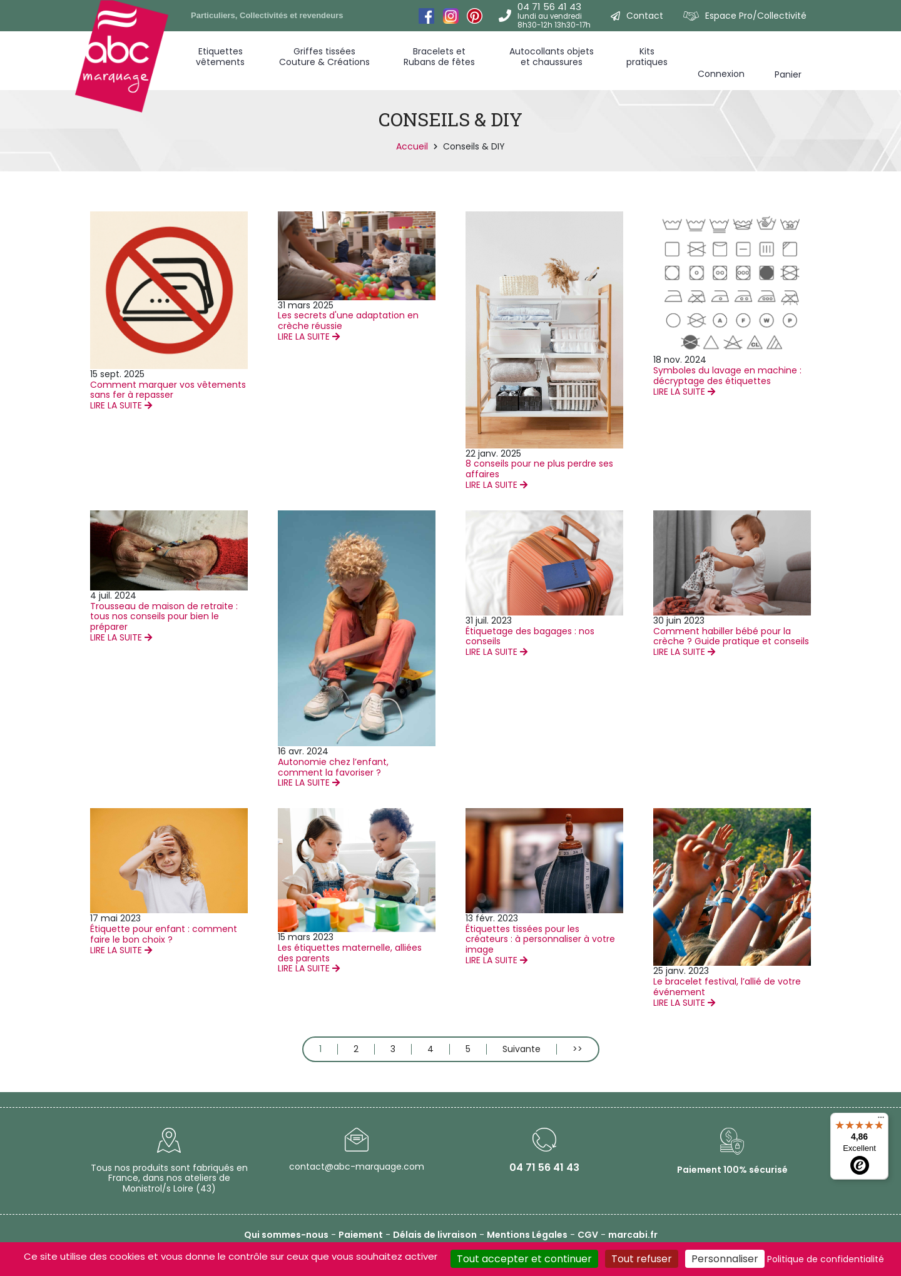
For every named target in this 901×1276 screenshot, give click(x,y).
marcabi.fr (633, 1234)
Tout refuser (641, 1259)
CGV (588, 1234)
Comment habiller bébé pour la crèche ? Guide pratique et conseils (731, 636)
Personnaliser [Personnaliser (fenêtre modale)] (724, 1259)
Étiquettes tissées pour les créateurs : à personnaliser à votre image (540, 939)
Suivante (521, 1049)
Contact (644, 15)
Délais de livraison (435, 1234)
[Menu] (880, 1120)
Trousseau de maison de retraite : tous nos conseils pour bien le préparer (164, 617)
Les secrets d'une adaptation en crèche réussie (348, 320)
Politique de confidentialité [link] (825, 1259)
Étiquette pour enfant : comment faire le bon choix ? (163, 934)
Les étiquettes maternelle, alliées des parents (350, 953)
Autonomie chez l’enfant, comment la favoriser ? (333, 767)
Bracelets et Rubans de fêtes (439, 56)
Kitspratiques (647, 56)
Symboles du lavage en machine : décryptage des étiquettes (727, 375)
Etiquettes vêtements (220, 56)
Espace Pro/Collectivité (756, 15)
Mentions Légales (527, 1234)
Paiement (361, 1234)
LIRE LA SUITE (121, 405)
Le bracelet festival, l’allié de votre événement (727, 986)
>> (578, 1049)
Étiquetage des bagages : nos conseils (530, 636)
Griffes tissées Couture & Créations (324, 56)
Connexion (721, 74)
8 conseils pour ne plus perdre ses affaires (539, 468)
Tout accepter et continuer (524, 1259)
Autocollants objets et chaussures (551, 56)
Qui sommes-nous (286, 1234)
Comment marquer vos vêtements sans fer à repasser (168, 390)
